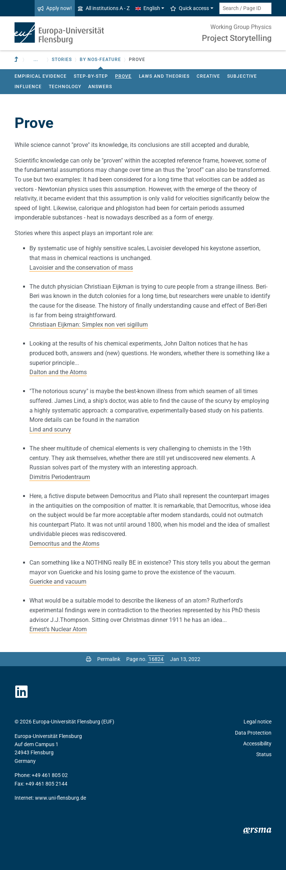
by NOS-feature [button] (100, 59)
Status (263, 754)
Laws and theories (164, 76)
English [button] (148, 8)
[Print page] (88, 659)
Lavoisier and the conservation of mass (81, 267)
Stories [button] (62, 59)
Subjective (242, 76)
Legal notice (257, 722)
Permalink (108, 659)
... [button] (36, 59)
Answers (100, 86)
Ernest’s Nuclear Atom (58, 629)
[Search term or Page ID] (245, 8)
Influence (28, 86)
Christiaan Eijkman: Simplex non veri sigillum (88, 324)
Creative (208, 76)
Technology (65, 86)
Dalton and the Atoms (58, 372)
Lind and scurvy (50, 429)
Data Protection (253, 733)
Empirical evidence (41, 76)
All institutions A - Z (104, 8)
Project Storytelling (236, 38)
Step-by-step (91, 76)
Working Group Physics (240, 27)
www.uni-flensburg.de (60, 798)
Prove (123, 76)
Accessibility (257, 744)
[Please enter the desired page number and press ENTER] (156, 659)
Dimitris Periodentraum (59, 477)
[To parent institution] (17, 59)
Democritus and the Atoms (64, 543)
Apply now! (55, 8)
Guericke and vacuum (57, 581)
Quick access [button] (189, 8)
